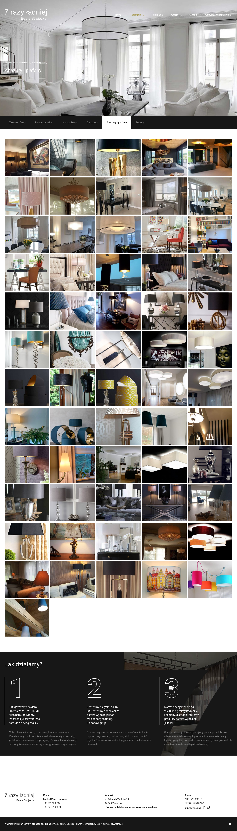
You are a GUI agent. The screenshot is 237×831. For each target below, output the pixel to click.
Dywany (140, 122)
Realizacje (134, 14)
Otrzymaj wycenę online (216, 14)
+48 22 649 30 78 (52, 807)
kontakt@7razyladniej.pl (55, 799)
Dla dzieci (92, 122)
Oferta (172, 14)
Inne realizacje (69, 122)
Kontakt (190, 14)
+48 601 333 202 (51, 803)
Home (118, 14)
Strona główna (11, 63)
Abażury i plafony (117, 122)
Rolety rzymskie (44, 122)
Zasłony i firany (17, 122)
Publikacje (156, 14)
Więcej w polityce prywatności (108, 824)
